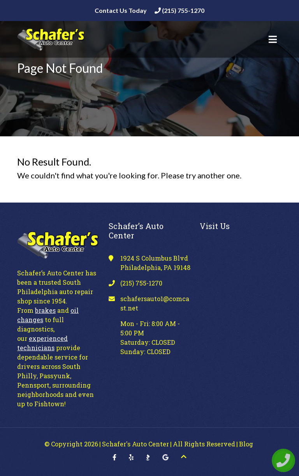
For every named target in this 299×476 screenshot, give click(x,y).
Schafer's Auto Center (135, 444)
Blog (246, 444)
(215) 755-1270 (179, 10)
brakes (45, 310)
